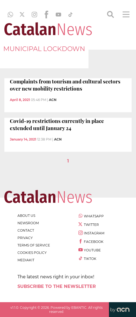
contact (25, 230)
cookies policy (32, 253)
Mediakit (25, 260)
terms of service (33, 245)
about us (26, 216)
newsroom (28, 223)
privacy (25, 238)
